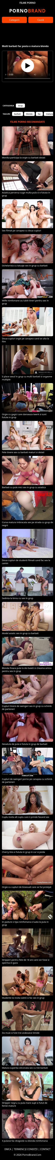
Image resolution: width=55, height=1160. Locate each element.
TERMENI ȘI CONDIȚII (26, 1149)
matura (49, 114)
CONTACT (45, 1149)
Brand (27, 10)
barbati (17, 114)
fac (39, 114)
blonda (29, 114)
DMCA (7, 1149)
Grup (20, 105)
